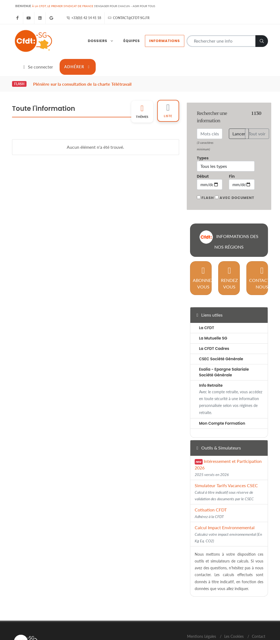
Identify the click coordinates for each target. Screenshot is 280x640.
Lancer (238, 109)
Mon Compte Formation (222, 399)
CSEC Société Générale (221, 335)
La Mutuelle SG (213, 314)
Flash (208, 173)
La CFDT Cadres (214, 324)
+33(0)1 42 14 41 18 (83, 18)
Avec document (237, 173)
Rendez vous (229, 253)
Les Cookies (234, 612)
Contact (258, 612)
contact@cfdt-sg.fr (129, 18)
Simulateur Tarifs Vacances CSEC (226, 468)
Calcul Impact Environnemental (228, 510)
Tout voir (257, 109)
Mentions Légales (201, 612)
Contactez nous (262, 253)
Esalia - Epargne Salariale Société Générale (224, 348)
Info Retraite (211, 361)
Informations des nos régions (228, 215)
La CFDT (206, 303)
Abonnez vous (203, 253)
